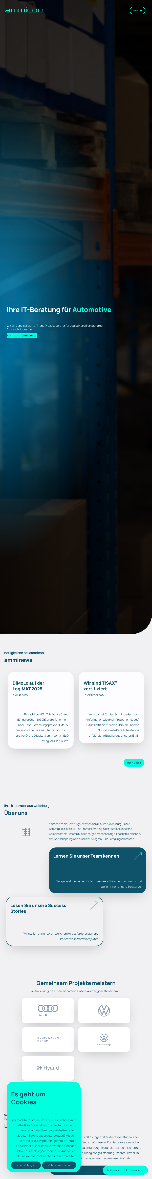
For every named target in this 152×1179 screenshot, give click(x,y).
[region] (44, 1127)
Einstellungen (26, 1165)
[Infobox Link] (97, 870)
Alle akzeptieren (59, 1165)
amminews (18, 660)
